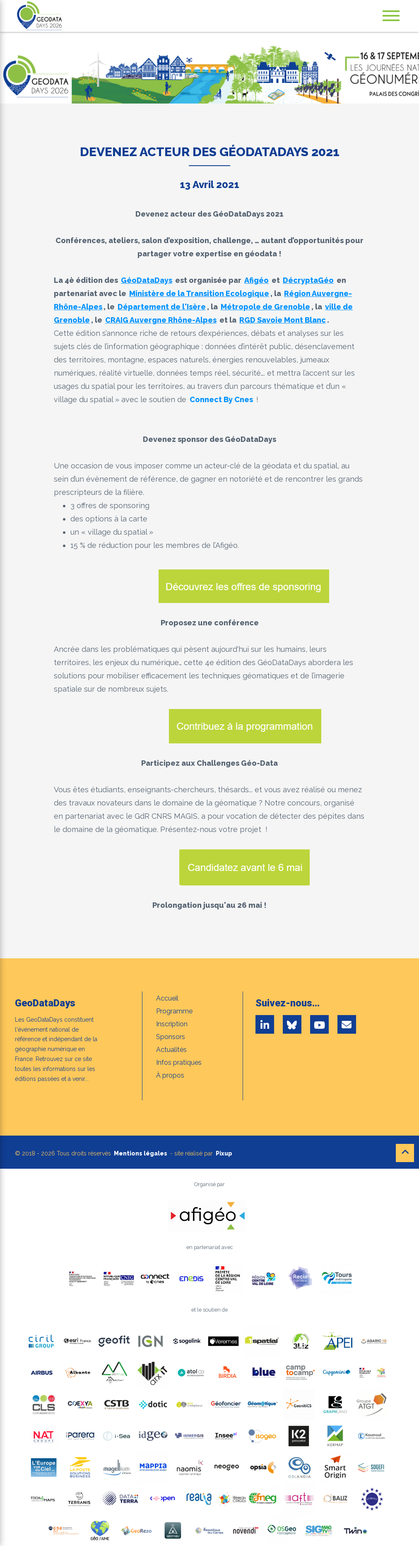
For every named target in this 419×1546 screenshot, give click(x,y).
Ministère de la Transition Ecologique (199, 293)
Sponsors (170, 1037)
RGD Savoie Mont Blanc (282, 320)
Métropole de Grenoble (265, 306)
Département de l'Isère (162, 306)
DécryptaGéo (308, 280)
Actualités (171, 1050)
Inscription (172, 1024)
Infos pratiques (179, 1062)
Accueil (167, 998)
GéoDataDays (146, 280)
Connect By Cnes (221, 399)
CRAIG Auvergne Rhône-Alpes (161, 320)
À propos (170, 1075)
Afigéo (256, 280)
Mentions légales (140, 1153)
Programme (174, 1011)
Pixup (224, 1153)
